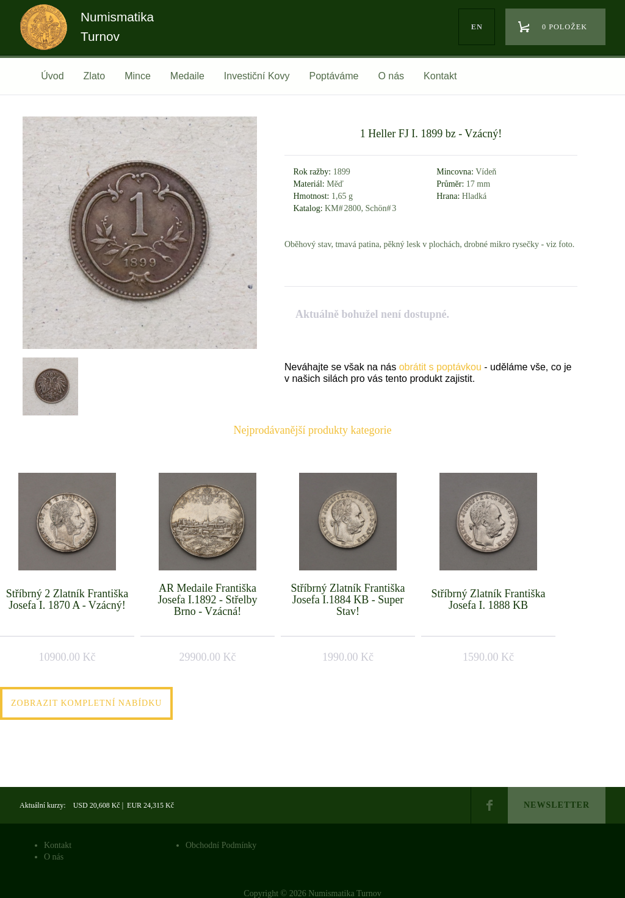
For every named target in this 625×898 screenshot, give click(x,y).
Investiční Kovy (257, 76)
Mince (138, 76)
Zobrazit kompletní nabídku (86, 703)
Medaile (187, 76)
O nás (391, 76)
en (477, 27)
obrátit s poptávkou (440, 367)
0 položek (564, 27)
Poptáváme (333, 76)
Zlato (95, 76)
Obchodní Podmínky (221, 845)
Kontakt (440, 76)
